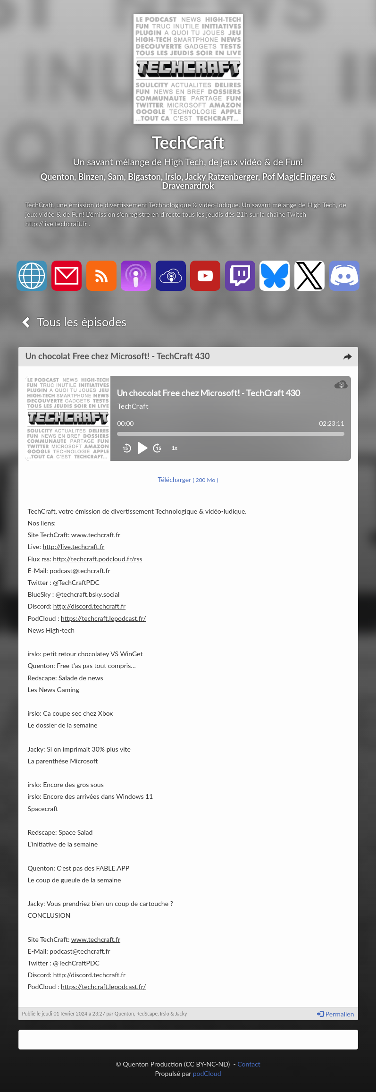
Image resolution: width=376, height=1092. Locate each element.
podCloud (207, 1073)
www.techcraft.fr (95, 535)
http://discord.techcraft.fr (89, 606)
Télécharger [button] (188, 479)
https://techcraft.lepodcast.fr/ (103, 618)
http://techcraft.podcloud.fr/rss (97, 559)
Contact (248, 1064)
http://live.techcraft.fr (74, 546)
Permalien (335, 1014)
